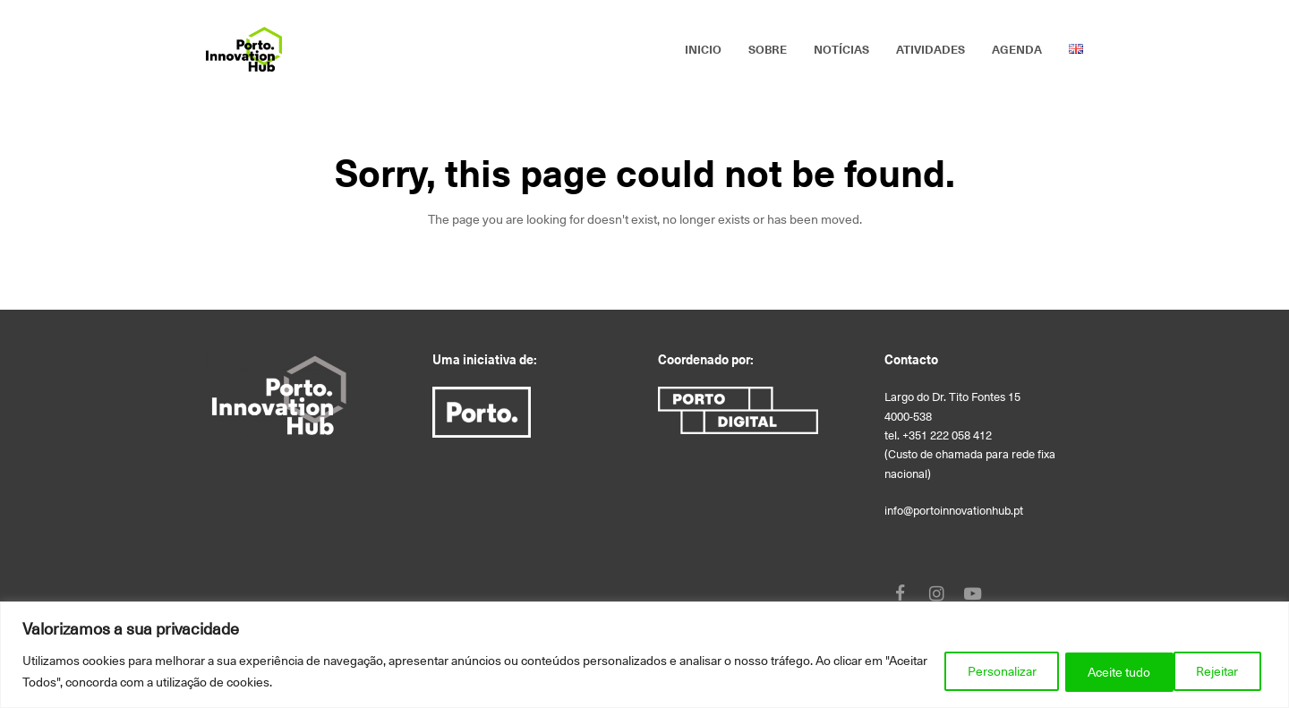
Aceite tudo (1209, 670)
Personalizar (983, 670)
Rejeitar (1098, 670)
